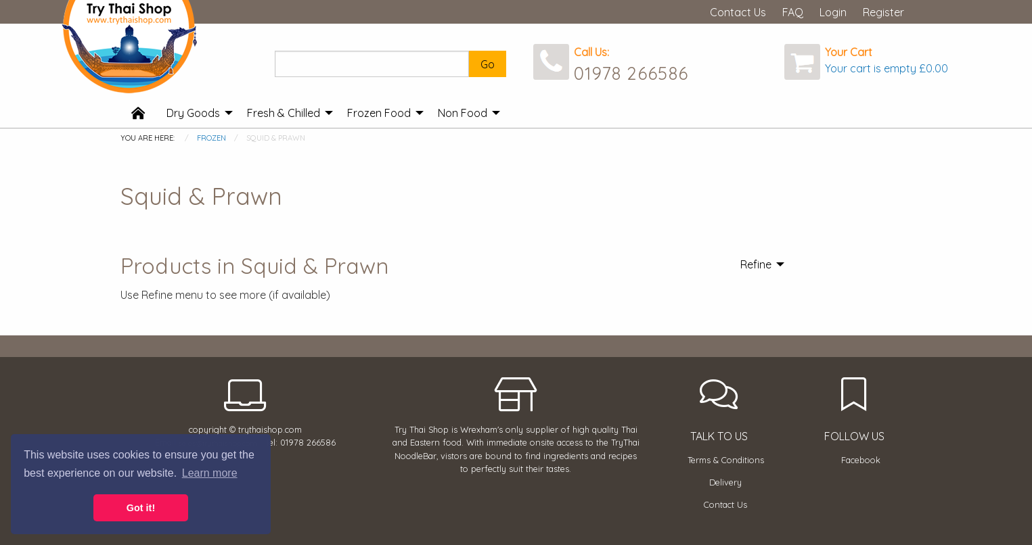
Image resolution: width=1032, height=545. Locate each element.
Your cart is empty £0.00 (886, 68)
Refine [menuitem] (755, 264)
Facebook (860, 459)
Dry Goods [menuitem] (193, 113)
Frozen (211, 138)
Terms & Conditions (726, 459)
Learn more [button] (210, 473)
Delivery (725, 482)
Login (833, 12)
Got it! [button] (141, 507)
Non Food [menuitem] (462, 113)
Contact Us (738, 12)
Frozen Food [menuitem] (379, 113)
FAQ (792, 12)
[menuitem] (138, 113)
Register (883, 12)
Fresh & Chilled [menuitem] (283, 113)
